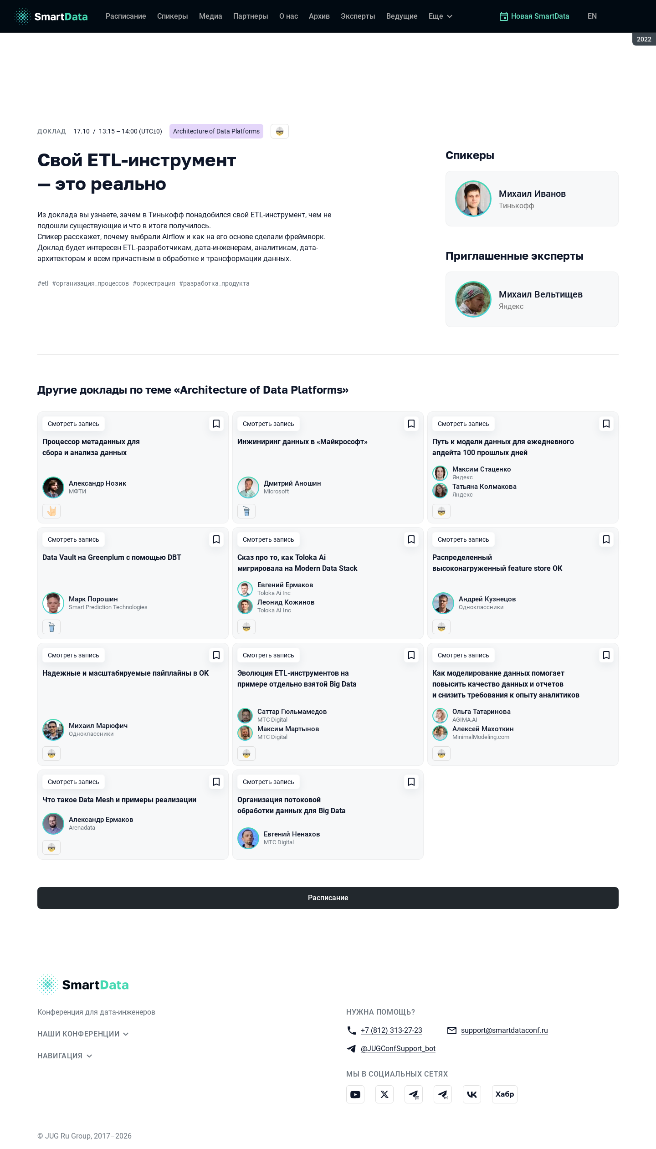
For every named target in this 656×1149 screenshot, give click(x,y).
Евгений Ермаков (285, 585)
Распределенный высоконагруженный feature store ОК (497, 563)
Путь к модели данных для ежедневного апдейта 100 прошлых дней (503, 447)
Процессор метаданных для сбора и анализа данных (91, 447)
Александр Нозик (97, 483)
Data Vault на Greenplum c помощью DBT (111, 557)
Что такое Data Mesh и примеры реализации (119, 799)
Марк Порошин (93, 599)
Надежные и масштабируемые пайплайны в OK (125, 673)
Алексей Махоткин (483, 729)
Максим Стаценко (481, 469)
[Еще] (442, 16)
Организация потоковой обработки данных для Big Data (291, 805)
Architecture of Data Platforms (216, 131)
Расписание (328, 897)
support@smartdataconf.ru (504, 1030)
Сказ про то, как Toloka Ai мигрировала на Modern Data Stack (297, 563)
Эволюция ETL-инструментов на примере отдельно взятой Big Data (297, 678)
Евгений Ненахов (292, 834)
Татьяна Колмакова (484, 486)
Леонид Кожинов (286, 602)
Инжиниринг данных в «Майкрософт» (302, 441)
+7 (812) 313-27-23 (391, 1030)
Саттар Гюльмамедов (292, 711)
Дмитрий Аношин (292, 483)
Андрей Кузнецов (487, 599)
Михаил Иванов (532, 193)
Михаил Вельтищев (541, 294)
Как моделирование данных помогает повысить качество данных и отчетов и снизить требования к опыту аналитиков (505, 684)
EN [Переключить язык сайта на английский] (592, 16)
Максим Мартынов (288, 729)
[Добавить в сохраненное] (216, 423)
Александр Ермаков (101, 819)
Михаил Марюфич (98, 725)
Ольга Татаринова (481, 711)
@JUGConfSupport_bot (398, 1048)
